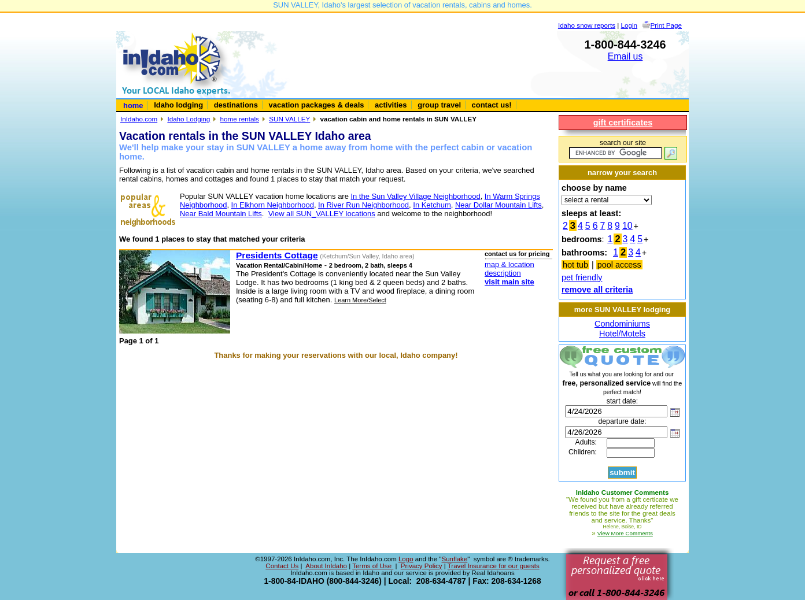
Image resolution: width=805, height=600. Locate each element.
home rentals (239, 119)
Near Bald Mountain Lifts (221, 213)
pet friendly (582, 277)
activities (391, 105)
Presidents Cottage (277, 255)
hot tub (575, 264)
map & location (509, 264)
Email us (625, 56)
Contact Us (281, 565)
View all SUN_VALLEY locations (321, 213)
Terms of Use (372, 565)
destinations (236, 105)
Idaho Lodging (188, 119)
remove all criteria (597, 289)
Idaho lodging (178, 105)
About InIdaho (326, 565)
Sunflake (454, 558)
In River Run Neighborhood (363, 205)
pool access (619, 264)
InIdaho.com (138, 119)
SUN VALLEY (289, 119)
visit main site (509, 281)
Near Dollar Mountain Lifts (498, 205)
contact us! (492, 105)
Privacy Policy (421, 565)
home (133, 105)
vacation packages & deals (316, 105)
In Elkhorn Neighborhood (272, 205)
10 (627, 226)
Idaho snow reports (586, 25)
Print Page (666, 25)
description (503, 273)
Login (629, 25)
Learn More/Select (360, 300)
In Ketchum (432, 205)
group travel (439, 105)
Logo (405, 558)
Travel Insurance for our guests (494, 565)
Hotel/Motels (622, 333)
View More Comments (625, 533)
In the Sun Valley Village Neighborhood (415, 196)
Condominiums (622, 323)
